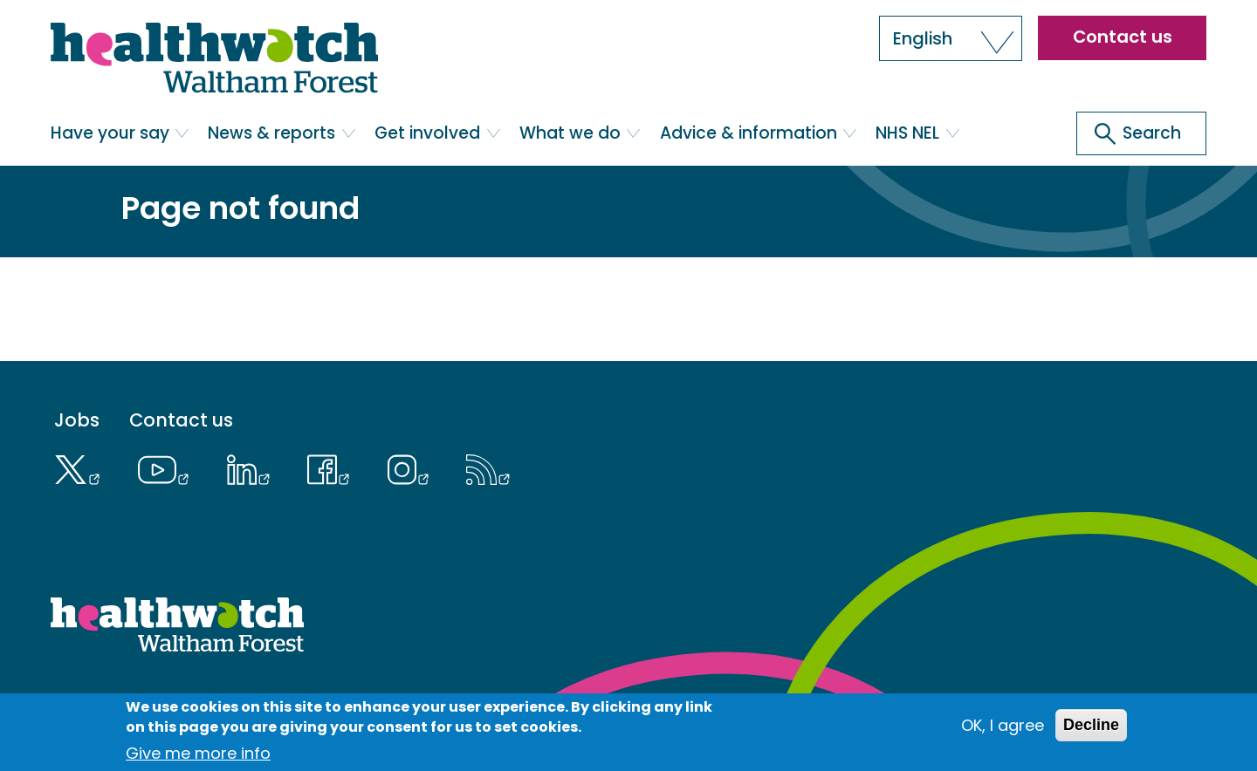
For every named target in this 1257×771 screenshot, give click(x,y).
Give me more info (198, 753)
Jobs (77, 420)
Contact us (1122, 36)
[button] (950, 38)
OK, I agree (1002, 725)
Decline (1091, 724)
